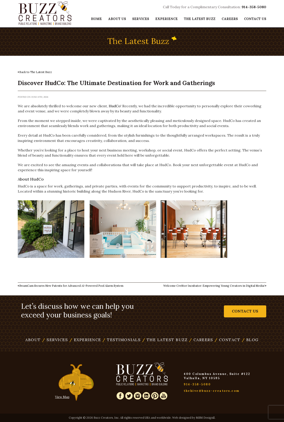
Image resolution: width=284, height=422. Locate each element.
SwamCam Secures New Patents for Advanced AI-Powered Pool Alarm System (71, 285)
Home (96, 19)
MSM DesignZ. (205, 417)
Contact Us (255, 19)
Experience (166, 19)
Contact (228, 339)
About (33, 339)
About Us (117, 19)
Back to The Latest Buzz (35, 72)
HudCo (114, 106)
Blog (250, 339)
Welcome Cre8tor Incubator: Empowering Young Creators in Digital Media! (214, 285)
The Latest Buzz (199, 19)
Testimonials (122, 339)
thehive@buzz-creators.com (212, 391)
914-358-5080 (254, 7)
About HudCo (31, 179)
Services (140, 19)
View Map (62, 397)
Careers (230, 19)
